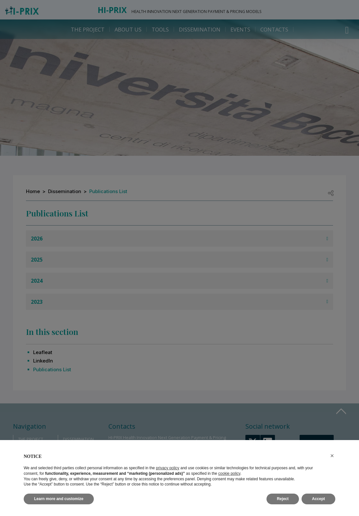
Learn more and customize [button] (58, 499)
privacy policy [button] (167, 468)
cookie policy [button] (229, 473)
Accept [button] (318, 499)
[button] (332, 455)
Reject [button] (283, 499)
